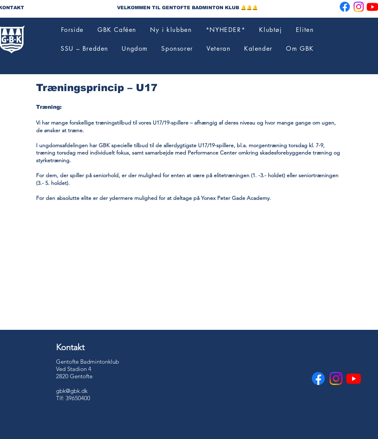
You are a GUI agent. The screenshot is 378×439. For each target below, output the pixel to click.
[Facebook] (345, 6)
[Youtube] (353, 378)
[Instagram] (358, 6)
